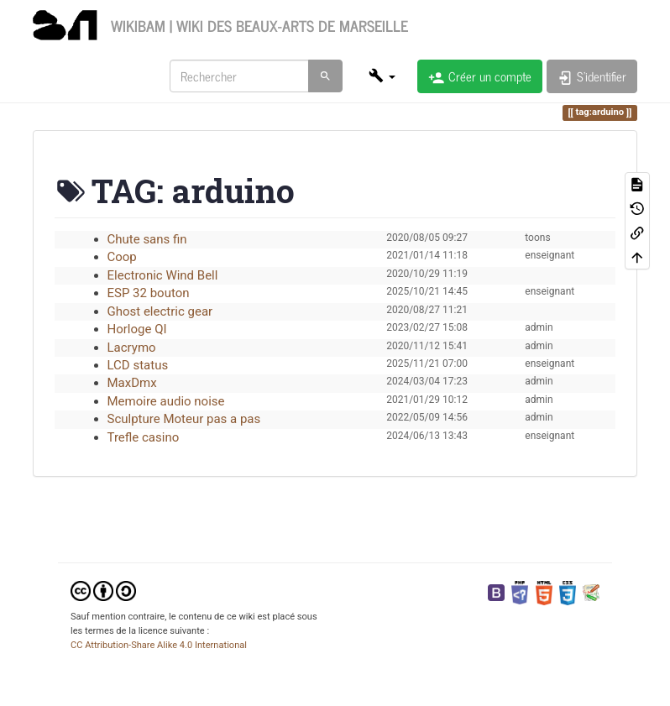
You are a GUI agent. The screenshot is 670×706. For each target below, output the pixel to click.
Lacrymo (131, 347)
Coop (122, 256)
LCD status (138, 365)
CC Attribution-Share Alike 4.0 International (159, 645)
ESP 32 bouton (148, 293)
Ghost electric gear (160, 311)
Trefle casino (143, 437)
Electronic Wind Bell (162, 275)
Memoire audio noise (166, 401)
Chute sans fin (147, 239)
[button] (382, 75)
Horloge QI (137, 329)
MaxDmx (132, 382)
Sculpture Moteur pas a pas (184, 418)
